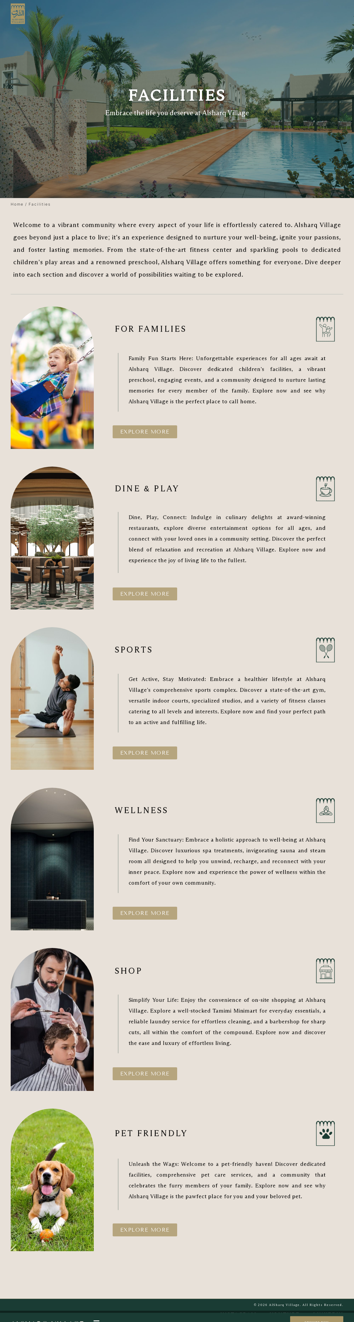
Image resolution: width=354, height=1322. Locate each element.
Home (17, 204)
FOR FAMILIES (180, 329)
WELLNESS (176, 810)
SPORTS (173, 650)
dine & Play (178, 489)
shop (170, 971)
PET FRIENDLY (180, 1133)
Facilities (182, 1317)
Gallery (207, 1317)
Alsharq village (47, 1317)
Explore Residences (145, 1317)
